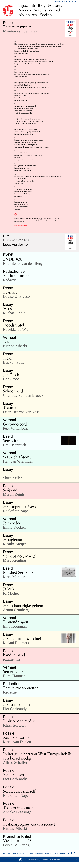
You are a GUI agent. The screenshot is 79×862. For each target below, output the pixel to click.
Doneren (39, 853)
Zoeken (45, 14)
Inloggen (72, 1)
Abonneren (28, 14)
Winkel (54, 10)
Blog (41, 5)
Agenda (25, 10)
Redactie (6, 853)
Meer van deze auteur (20, 225)
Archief (29, 853)
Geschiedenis (18, 853)
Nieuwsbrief (60, 853)
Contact (48, 853)
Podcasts (55, 5)
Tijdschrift (27, 5)
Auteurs (39, 10)
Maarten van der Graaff (21, 31)
